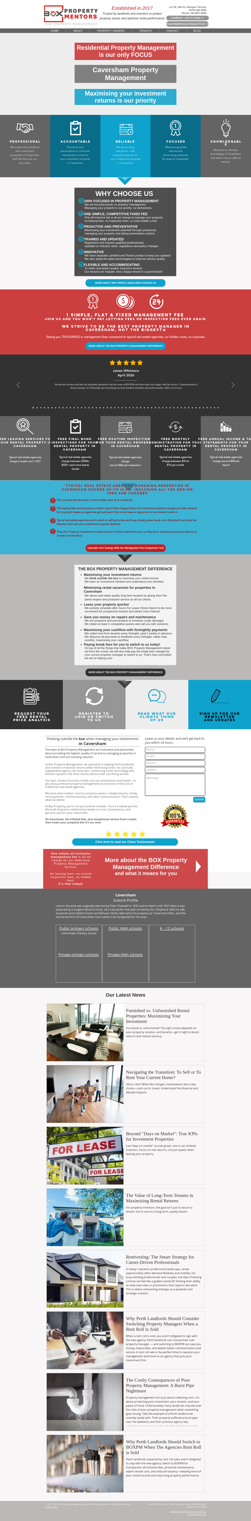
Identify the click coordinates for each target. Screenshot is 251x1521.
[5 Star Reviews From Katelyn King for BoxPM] (107, 407)
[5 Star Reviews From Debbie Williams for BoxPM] (210, 407)
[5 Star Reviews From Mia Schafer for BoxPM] (196, 407)
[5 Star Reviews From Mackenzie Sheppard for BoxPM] (99, 407)
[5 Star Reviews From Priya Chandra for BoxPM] (92, 407)
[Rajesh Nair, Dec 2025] (59, 407)
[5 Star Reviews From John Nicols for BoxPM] (203, 407)
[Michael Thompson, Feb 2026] (48, 407)
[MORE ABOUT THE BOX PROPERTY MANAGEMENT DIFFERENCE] (126, 346)
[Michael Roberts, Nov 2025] (66, 407)
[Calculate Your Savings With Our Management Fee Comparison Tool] (126, 548)
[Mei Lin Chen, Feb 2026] (44, 407)
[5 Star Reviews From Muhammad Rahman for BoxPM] (118, 407)
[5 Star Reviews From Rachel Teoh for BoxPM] (162, 407)
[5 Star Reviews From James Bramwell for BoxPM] (103, 407)
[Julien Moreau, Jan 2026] (51, 407)
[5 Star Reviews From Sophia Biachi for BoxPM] (159, 407)
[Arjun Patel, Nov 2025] (70, 407)
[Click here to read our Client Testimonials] (125, 842)
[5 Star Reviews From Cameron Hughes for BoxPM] (184, 407)
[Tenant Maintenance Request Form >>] (187, 24)
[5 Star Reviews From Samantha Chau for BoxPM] (181, 407)
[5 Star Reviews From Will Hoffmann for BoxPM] (136, 407)
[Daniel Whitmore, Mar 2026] (37, 407)
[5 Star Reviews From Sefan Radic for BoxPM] (207, 407)
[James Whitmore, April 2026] (33, 408)
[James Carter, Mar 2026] (40, 407)
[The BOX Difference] (122, 887)
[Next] (233, 385)
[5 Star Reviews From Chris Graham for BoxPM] (177, 407)
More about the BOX (133, 860)
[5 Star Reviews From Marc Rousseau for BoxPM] (188, 407)
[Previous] (18, 385)
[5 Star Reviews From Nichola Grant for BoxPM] (125, 407)
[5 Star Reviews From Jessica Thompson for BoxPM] (144, 407)
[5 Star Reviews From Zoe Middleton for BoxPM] (170, 407)
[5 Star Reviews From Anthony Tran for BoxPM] (88, 407)
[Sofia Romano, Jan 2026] (55, 407)
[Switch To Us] (129, 886)
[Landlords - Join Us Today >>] (187, 18)
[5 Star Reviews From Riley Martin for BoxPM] (199, 407)
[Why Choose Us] (126, 886)
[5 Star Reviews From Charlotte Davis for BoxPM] (148, 407)
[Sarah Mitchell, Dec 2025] (63, 407)
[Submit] (199, 799)
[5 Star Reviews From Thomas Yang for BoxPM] (96, 407)
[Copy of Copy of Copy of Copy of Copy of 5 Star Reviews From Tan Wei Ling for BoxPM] (218, 407)
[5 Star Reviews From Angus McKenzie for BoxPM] (166, 407)
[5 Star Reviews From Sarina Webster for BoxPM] (133, 407)
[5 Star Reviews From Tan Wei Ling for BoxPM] (129, 407)
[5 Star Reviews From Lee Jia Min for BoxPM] (140, 407)
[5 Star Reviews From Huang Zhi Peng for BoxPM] (151, 407)
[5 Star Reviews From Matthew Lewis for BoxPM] (85, 407)
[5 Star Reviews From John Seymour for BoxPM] (111, 407)
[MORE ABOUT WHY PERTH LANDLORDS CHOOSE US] (125, 283)
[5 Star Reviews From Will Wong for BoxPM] (114, 407)
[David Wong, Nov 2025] (74, 407)
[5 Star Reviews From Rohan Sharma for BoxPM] (192, 407)
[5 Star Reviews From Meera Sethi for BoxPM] (155, 407)
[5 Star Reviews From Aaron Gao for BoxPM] (81, 407)
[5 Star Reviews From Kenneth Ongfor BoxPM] (173, 407)
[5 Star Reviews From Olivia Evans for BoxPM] (214, 407)
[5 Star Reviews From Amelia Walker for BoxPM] (122, 407)
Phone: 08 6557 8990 (194, 13)
